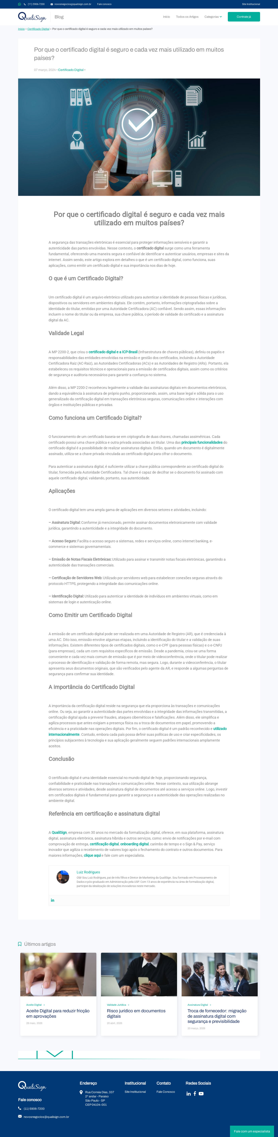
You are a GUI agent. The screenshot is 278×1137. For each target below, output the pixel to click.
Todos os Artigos (187, 16)
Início (166, 16)
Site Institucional (251, 4)
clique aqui (92, 855)
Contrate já (244, 16)
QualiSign (32, 17)
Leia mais (58, 994)
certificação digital (104, 844)
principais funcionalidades (201, 442)
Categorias (212, 16)
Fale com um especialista (252, 1131)
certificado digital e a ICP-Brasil (113, 352)
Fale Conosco (166, 1091)
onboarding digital (134, 844)
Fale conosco (104, 4)
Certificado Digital (38, 28)
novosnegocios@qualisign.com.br (73, 4)
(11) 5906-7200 (36, 4)
